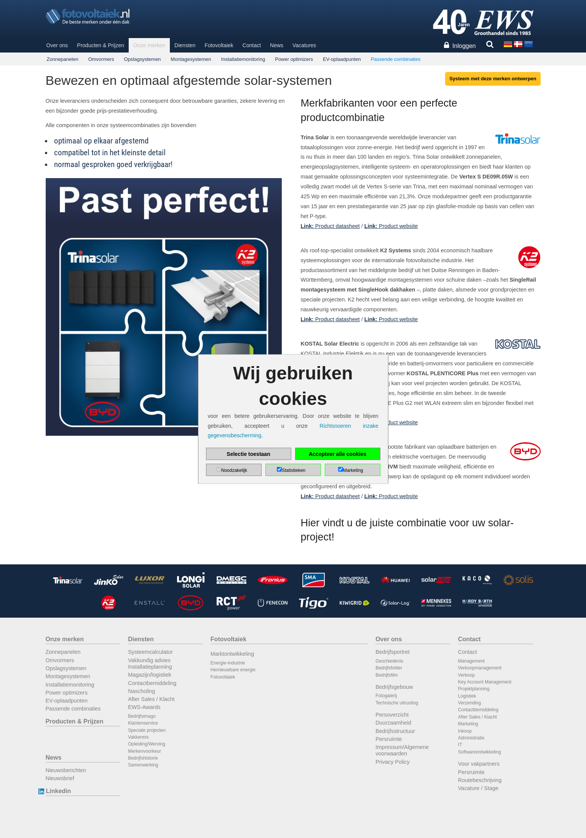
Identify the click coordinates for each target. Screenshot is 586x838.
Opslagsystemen (142, 59)
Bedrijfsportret (392, 652)
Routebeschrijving (479, 780)
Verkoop (466, 675)
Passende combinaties (396, 59)
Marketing (468, 723)
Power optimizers (294, 59)
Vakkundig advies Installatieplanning (150, 663)
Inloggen (464, 46)
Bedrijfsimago (142, 716)
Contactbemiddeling (152, 683)
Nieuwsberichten (66, 770)
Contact (252, 45)
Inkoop (465, 731)
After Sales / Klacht (151, 699)
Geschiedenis (389, 661)
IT (460, 744)
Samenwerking (143, 765)
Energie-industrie (228, 663)
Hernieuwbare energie (233, 669)
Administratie (471, 738)
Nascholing (141, 691)
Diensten (184, 45)
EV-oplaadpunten (342, 59)
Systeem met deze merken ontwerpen (492, 78)
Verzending (469, 703)
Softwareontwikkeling (479, 752)
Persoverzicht (392, 715)
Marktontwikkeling (232, 654)
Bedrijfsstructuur (395, 731)
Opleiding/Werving (146, 744)
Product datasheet (330, 226)
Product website (391, 226)
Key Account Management (484, 682)
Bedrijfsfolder (388, 668)
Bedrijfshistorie (143, 758)
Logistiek (467, 696)
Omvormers (101, 59)
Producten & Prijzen (100, 45)
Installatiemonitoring (243, 59)
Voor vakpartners (479, 764)
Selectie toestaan (248, 453)
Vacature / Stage (478, 788)
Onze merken (149, 45)
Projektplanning (474, 688)
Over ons (57, 45)
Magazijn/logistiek (149, 675)
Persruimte (388, 739)
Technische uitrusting (396, 703)
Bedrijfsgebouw (394, 687)
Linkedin (58, 791)
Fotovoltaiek (218, 45)
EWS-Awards (144, 707)
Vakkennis (138, 737)
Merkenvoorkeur (144, 751)
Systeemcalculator (150, 652)
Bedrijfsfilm (386, 675)
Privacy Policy (392, 762)
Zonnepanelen (62, 59)
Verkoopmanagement (479, 668)
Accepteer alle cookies (337, 453)
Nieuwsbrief (60, 778)
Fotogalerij (386, 695)
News (276, 45)
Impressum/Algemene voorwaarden (402, 750)
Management (471, 661)
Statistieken (293, 470)
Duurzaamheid (393, 723)
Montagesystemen (191, 59)
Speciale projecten (147, 730)
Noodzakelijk (234, 470)
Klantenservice (143, 723)
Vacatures (304, 45)
